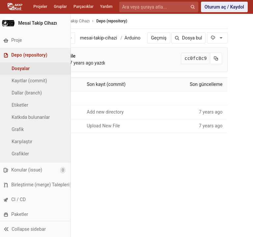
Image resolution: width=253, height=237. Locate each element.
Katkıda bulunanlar (32, 117)
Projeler (40, 6)
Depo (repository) (112, 21)
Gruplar (60, 6)
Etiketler (21, 105)
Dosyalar (22, 68)
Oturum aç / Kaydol (224, 7)
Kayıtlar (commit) (31, 80)
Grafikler (22, 153)
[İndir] (217, 37)
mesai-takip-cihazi (99, 37)
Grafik (19, 129)
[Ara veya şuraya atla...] (155, 7)
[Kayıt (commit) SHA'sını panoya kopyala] (216, 58)
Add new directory (105, 112)
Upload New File (103, 125)
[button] (36, 229)
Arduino (133, 37)
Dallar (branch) (28, 92)
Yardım (106, 6)
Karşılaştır (23, 141)
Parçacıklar (83, 6)
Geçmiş (158, 37)
